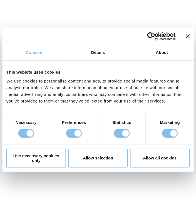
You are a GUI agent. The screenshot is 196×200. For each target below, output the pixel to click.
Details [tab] (98, 52)
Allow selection (98, 158)
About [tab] (162, 52)
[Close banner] (188, 36)
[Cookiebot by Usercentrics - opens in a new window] (151, 36)
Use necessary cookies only (36, 158)
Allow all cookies (160, 158)
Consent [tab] (34, 52)
